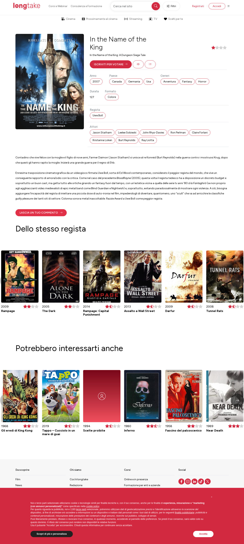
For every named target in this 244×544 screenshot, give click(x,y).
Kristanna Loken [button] (102, 140)
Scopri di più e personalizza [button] (52, 534)
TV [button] (153, 19)
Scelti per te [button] (173, 19)
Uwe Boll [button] (98, 115)
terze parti (81, 509)
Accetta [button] (203, 534)
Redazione (76, 485)
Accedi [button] (217, 6)
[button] (111, 64)
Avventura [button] (169, 81)
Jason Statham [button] (102, 132)
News (18, 485)
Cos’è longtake (79, 479)
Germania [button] (134, 81)
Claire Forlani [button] (200, 132)
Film (17, 479)
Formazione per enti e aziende (142, 485)
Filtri (171, 6)
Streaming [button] (133, 19)
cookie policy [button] (92, 506)
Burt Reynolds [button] (127, 140)
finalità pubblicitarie (184, 512)
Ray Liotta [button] (148, 140)
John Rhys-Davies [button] (153, 132)
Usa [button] (148, 81)
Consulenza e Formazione (86, 6)
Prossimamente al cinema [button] (99, 19)
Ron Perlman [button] (178, 132)
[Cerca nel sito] (135, 6)
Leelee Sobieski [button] (127, 132)
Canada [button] (117, 81)
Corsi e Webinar (58, 6)
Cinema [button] (68, 19)
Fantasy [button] (187, 81)
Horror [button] (202, 81)
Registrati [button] (198, 6)
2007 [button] (96, 81)
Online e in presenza (136, 479)
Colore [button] (112, 97)
